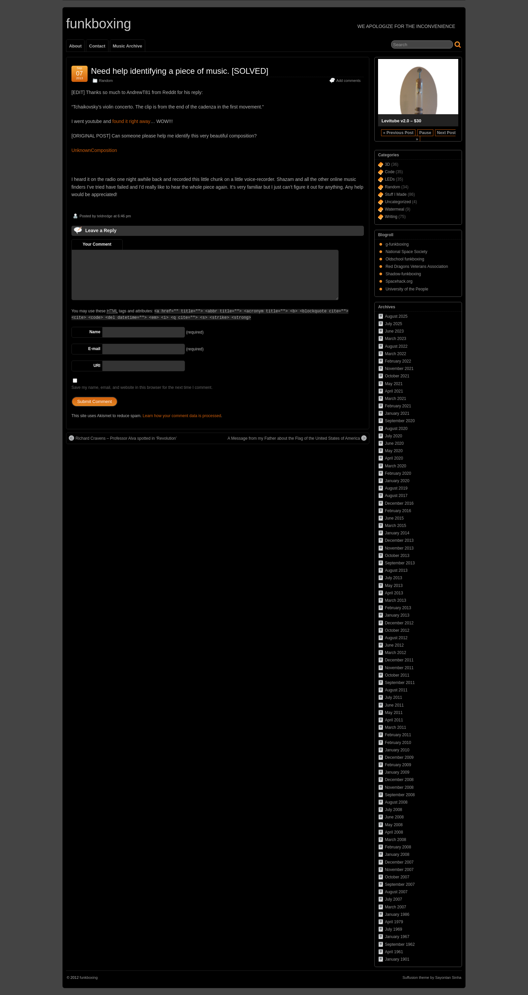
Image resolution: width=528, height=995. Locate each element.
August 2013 (396, 570)
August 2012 (396, 637)
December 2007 (399, 862)
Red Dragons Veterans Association (416, 266)
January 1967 (397, 936)
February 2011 (398, 735)
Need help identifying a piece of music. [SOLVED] (180, 70)
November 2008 (399, 787)
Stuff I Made (395, 194)
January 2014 (397, 533)
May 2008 (394, 824)
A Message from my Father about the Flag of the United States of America (297, 438)
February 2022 (398, 361)
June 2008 (394, 817)
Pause (425, 132)
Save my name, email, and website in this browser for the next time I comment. (142, 387)
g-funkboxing (397, 244)
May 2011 (394, 712)
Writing (391, 216)
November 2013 (399, 548)
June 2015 (394, 518)
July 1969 (393, 929)
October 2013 (397, 555)
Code (390, 171)
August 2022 (396, 346)
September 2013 (400, 563)
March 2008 (395, 839)
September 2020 (400, 420)
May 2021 (394, 383)
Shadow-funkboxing (403, 274)
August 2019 (396, 488)
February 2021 (398, 406)
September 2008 (400, 794)
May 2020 (394, 450)
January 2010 (397, 750)
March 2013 (395, 600)
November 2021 (399, 368)
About (75, 46)
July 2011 (393, 697)
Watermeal (394, 209)
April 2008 (394, 832)
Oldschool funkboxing (404, 259)
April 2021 (394, 391)
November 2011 (399, 667)
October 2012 (397, 630)
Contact (97, 46)
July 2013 (393, 578)
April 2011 (394, 720)
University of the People (406, 289)
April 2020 (394, 458)
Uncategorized (398, 201)
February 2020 (398, 473)
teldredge (105, 216)
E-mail (94, 348)
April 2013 (394, 593)
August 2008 (396, 802)
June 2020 (394, 443)
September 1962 (400, 944)
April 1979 (394, 922)
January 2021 (397, 413)
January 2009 (397, 772)
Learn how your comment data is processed (182, 415)
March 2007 (395, 907)
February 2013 (398, 607)
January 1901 (397, 959)
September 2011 (400, 682)
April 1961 (394, 952)
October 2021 (397, 376)
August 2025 (396, 316)
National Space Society (406, 251)
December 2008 (399, 779)
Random (106, 81)
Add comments (348, 81)
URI (96, 365)
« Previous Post (398, 132)
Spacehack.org (398, 281)
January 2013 (397, 615)
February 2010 (398, 742)
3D (387, 164)
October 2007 (397, 877)
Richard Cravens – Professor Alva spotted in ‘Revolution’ (123, 438)
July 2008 (393, 809)
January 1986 (397, 914)
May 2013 (394, 585)
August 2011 (396, 690)
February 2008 (398, 847)
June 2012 (394, 645)
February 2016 (398, 510)
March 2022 (395, 353)
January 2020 (397, 480)
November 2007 (399, 869)
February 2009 (398, 765)
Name (94, 332)
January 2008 (397, 854)
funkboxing (98, 23)
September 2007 (400, 884)
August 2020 (396, 428)
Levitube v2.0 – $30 (401, 120)
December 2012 (399, 623)
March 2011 (395, 727)
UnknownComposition (94, 150)
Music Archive (127, 46)
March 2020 (395, 466)
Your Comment (97, 244)
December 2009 (399, 757)
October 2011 (397, 675)
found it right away (131, 121)
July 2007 (393, 899)
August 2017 (396, 495)
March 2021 (395, 398)
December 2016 (399, 503)
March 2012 (395, 652)
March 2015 (395, 525)
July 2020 (393, 436)
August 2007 (396, 892)
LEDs (390, 179)
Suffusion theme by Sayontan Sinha (431, 977)
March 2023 (395, 338)
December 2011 (399, 660)
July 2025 (393, 323)
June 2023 (394, 331)
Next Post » (436, 136)
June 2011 (394, 705)
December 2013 (399, 540)
